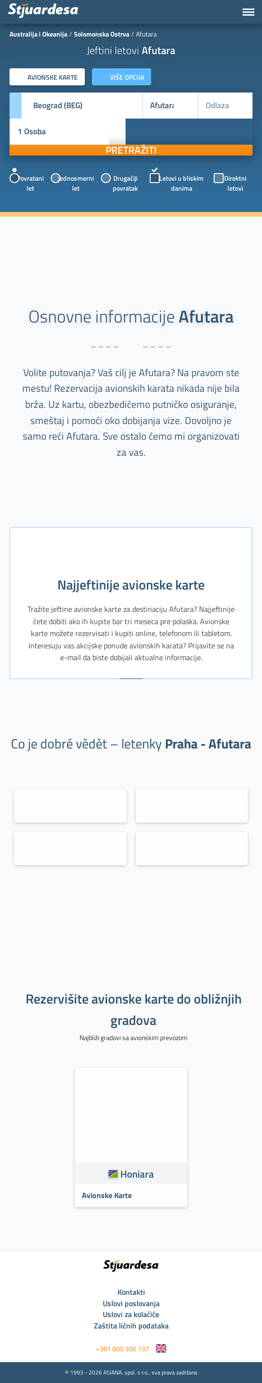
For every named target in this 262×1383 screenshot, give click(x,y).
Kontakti (131, 1292)
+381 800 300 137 (122, 1349)
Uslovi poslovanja (131, 1303)
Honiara (137, 1174)
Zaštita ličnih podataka (131, 1325)
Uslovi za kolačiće (131, 1314)
